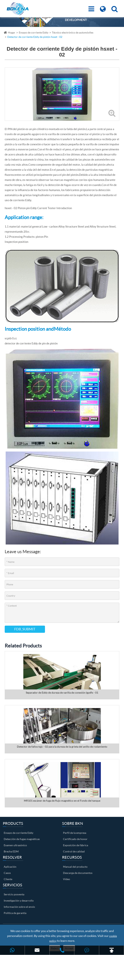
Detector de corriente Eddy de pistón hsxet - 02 (34, 36)
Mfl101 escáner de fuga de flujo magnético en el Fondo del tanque (62, 800)
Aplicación (10, 866)
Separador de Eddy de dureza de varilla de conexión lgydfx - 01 (62, 692)
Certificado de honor (75, 839)
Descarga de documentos (77, 872)
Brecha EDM (11, 851)
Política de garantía (15, 913)
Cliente (8, 879)
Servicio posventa (14, 894)
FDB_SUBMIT (24, 629)
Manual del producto (75, 866)
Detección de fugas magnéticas (22, 839)
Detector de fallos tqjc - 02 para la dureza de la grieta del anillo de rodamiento (62, 746)
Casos (7, 872)
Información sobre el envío (19, 906)
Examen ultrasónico (15, 845)
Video (66, 879)
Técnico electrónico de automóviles (72, 32)
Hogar (11, 32)
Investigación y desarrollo (19, 900)
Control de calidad (74, 851)
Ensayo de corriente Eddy (33, 32)
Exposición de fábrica (75, 845)
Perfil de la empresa (74, 832)
